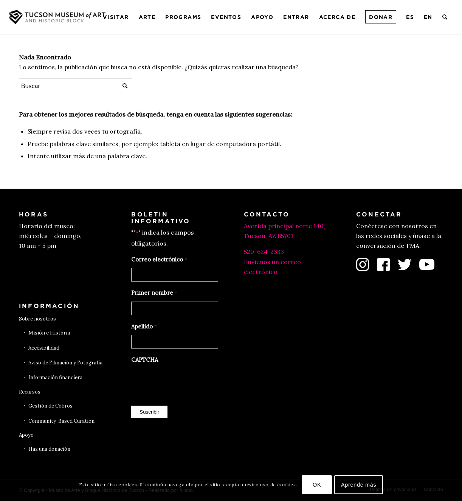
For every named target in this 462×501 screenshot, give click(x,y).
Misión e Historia (49, 333)
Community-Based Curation (61, 421)
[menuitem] (116, 17)
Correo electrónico (159, 260)
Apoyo (26, 435)
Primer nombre (154, 293)
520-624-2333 (264, 251)
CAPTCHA (144, 359)
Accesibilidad (43, 348)
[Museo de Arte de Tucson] (58, 17)
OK (317, 485)
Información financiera (55, 377)
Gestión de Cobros (50, 406)
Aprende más (359, 485)
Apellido (144, 327)
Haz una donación (49, 449)
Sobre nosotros (37, 319)
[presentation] (188, 382)
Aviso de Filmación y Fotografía (65, 362)
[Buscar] (445, 17)
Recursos (29, 392)
